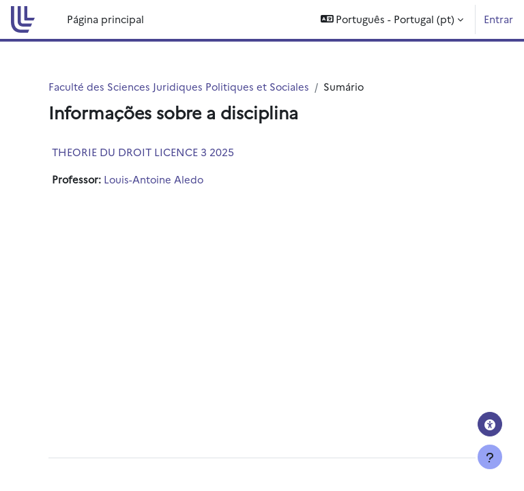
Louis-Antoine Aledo (153, 179)
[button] (392, 19)
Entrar (498, 19)
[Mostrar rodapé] (490, 457)
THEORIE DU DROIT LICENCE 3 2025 (143, 152)
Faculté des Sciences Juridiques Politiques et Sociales (178, 86)
